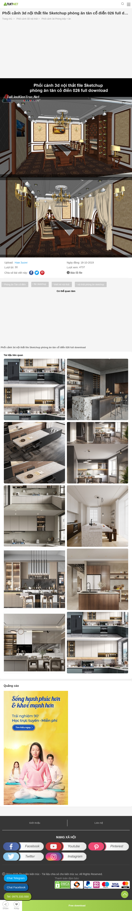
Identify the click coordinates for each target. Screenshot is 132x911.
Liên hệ (98, 823)
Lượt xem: (73, 267)
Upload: (9, 262)
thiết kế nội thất (61, 284)
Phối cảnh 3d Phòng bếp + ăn (56, 19)
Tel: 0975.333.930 (18, 896)
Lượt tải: (9, 267)
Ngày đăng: (74, 262)
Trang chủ (7, 19)
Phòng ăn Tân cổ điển (15, 284)
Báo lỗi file (76, 272)
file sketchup (40, 284)
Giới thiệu (34, 823)
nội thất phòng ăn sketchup (90, 284)
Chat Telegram (16, 878)
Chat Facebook (16, 887)
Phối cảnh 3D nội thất (27, 19)
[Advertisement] (66, 50)
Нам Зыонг (21, 262)
